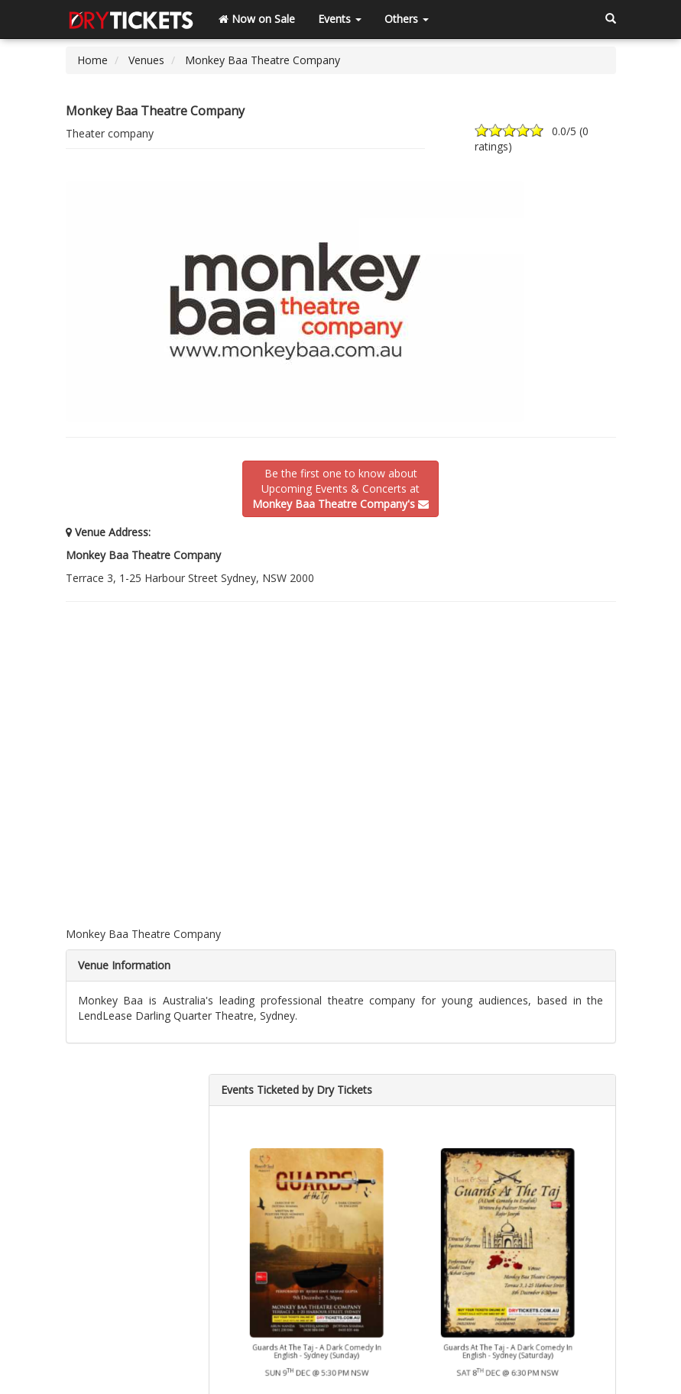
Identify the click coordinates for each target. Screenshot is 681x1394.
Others (406, 18)
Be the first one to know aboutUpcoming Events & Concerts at (340, 488)
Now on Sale (257, 18)
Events (340, 18)
